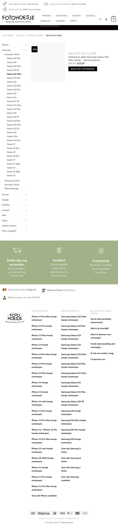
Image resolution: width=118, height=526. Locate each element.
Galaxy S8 (11, 152)
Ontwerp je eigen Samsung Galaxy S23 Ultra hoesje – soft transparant (88, 58)
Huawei (61, 20)
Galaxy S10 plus (13, 140)
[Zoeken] (100, 19)
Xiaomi (77, 15)
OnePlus (46, 20)
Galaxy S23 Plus (13, 78)
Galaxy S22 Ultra (14, 86)
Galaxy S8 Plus (13, 156)
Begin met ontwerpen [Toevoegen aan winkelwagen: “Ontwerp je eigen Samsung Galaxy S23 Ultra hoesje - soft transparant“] (83, 69)
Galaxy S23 (11, 82)
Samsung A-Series (12, 181)
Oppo (74, 20)
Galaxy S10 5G (13, 128)
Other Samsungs (11, 188)
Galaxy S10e (12, 136)
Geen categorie (9, 230)
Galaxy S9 (11, 144)
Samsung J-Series (11, 184)
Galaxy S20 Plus (13, 121)
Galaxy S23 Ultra (14, 74)
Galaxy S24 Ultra (14, 66)
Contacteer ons (98, 359)
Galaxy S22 (11, 93)
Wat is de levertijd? (100, 328)
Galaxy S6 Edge (13, 171)
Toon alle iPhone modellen (44, 495)
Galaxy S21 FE (13, 101)
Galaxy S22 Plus (13, 89)
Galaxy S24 (11, 62)
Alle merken (7, 35)
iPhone (47, 15)
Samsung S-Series (35, 35)
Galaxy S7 (11, 160)
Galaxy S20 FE (13, 117)
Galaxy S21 (11, 97)
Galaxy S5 (11, 175)
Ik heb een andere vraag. (102, 353)
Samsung (62, 15)
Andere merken (50, 26)
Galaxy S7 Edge (13, 164)
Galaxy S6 (11, 168)
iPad (4, 215)
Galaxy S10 (11, 132)
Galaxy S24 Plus (13, 58)
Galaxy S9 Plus (13, 148)
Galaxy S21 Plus (13, 109)
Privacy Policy (46, 518)
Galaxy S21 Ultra (14, 105)
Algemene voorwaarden (67, 518)
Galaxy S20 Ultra (14, 125)
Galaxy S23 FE (13, 70)
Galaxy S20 (11, 113)
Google (91, 15)
